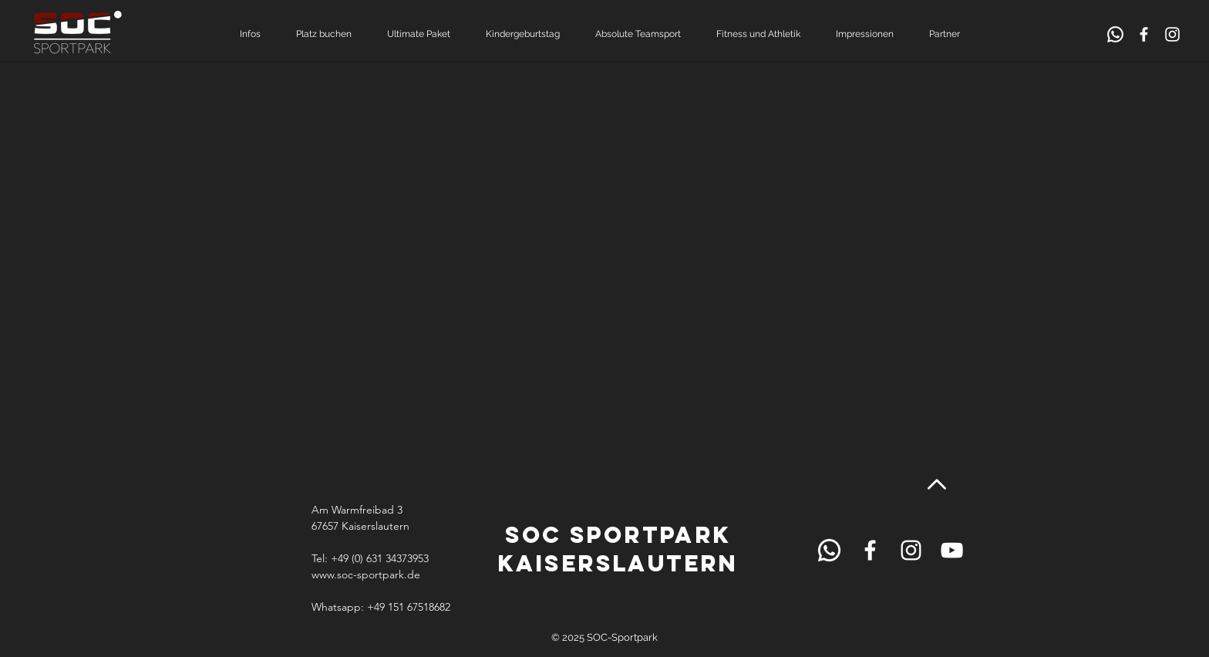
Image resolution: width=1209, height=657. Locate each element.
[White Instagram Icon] (1172, 34)
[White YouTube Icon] (951, 550)
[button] (256, 33)
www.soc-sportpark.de (366, 574)
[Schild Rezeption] (1115, 34)
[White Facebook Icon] (1143, 34)
